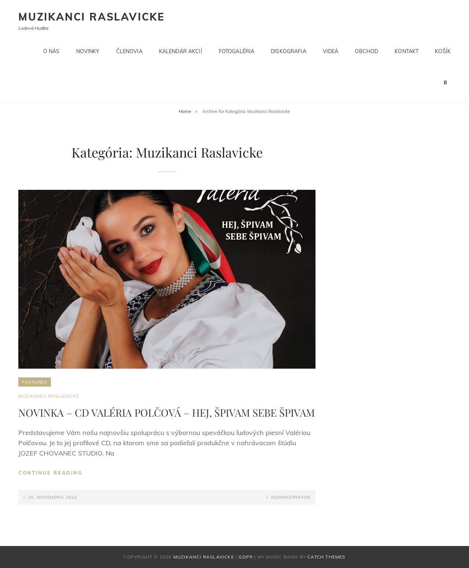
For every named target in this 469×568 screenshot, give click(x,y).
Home (185, 111)
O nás (51, 51)
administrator (290, 497)
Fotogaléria (237, 51)
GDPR (246, 557)
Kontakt (406, 51)
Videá (331, 51)
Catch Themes (326, 557)
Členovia (129, 51)
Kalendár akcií (180, 51)
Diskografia (288, 51)
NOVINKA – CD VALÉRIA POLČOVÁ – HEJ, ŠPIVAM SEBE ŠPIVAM (166, 412)
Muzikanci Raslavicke (91, 16)
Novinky (88, 51)
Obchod (366, 51)
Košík (443, 51)
